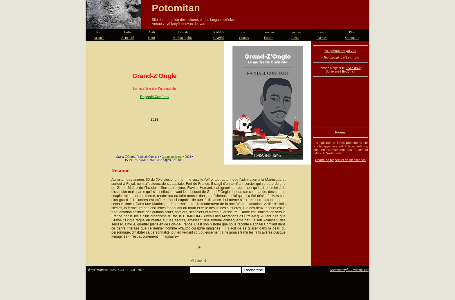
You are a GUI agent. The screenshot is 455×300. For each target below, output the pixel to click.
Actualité (127, 38)
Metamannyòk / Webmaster (349, 270)
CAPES (218, 38)
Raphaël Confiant (154, 97)
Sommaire (352, 38)
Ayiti (151, 32)
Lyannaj (295, 32)
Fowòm (268, 32)
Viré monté (198, 260)
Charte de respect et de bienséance (340, 160)
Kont (243, 32)
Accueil (99, 38)
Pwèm (321, 32)
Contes (244, 38)
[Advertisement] (340, 102)
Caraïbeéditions (172, 156)
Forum (268, 38)
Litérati (183, 32)
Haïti (151, 38)
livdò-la (347, 71)
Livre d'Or (353, 68)
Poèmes (321, 38)
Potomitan (176, 7)
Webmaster (334, 153)
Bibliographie (182, 38)
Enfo (127, 32)
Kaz (99, 32)
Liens (295, 38)
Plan (352, 32)
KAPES (218, 32)
